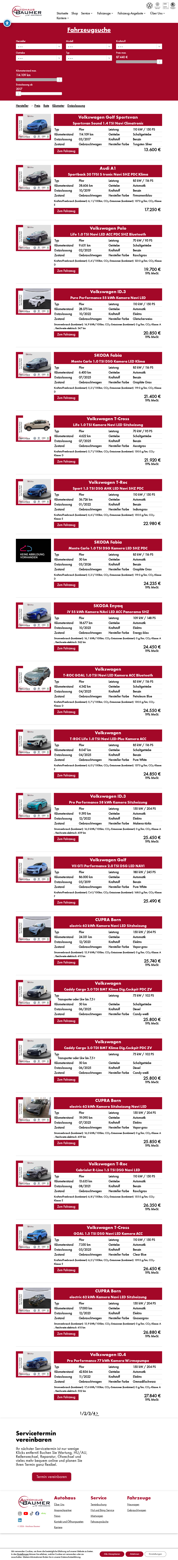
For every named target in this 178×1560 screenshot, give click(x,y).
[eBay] (43, 1516)
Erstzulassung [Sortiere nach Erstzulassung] (76, 106)
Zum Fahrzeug (66, 151)
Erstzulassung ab (24, 84)
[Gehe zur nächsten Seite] (96, 1413)
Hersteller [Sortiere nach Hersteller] (22, 106)
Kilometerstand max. (26, 70)
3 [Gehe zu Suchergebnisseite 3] (90, 1413)
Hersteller (21, 41)
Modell (69, 41)
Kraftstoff (120, 41)
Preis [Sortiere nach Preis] (37, 106)
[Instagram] (20, 1516)
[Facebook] (37, 1516)
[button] (59, 46)
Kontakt (102, 1540)
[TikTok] (31, 1516)
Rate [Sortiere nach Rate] (46, 106)
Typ (67, 53)
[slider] (159, 61)
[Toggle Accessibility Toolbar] (7, 22)
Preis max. (121, 53)
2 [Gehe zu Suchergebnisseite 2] (85, 1413)
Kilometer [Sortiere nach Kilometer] (58, 106)
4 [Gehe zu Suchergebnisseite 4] (94, 1413)
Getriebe (20, 53)
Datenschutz (135, 1540)
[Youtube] (26, 1516)
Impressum (117, 1540)
